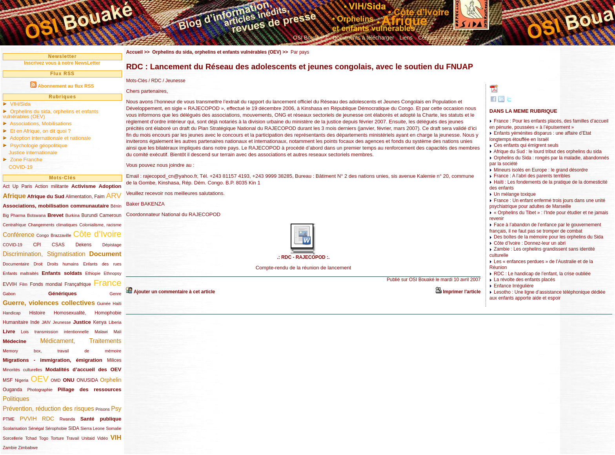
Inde (34, 322)
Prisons (103, 409)
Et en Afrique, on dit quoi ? (40, 131)
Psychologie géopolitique (38, 145)
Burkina (72, 215)
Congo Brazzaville (53, 235)
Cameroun (110, 215)
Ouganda (12, 389)
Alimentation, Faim (85, 196)
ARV (113, 195)
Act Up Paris (17, 186)
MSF (8, 380)
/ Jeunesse (173, 80)
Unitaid (88, 438)
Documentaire (16, 264)
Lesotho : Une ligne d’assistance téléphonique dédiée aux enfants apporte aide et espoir (547, 295)
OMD (55, 380)
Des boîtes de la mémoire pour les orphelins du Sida (548, 237)
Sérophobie (56, 428)
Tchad (30, 438)
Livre (9, 331)
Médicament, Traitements (80, 341)
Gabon (9, 293)
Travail (72, 438)
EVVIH (10, 284)
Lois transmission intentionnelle (55, 331)
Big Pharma (14, 215)
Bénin (116, 206)
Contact (427, 37)
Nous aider (455, 37)
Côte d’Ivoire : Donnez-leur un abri (530, 243)
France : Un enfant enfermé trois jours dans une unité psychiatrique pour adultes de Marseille (547, 203)
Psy (116, 408)
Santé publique (101, 419)
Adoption (110, 186)
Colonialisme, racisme (100, 224)
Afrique (14, 196)
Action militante (51, 186)
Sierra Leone (92, 428)
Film (23, 284)
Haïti (117, 303)
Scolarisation (15, 428)
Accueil (134, 52)
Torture (57, 438)
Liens (406, 37)
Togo (43, 438)
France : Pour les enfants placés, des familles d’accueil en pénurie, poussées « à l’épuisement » (549, 124)
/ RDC (154, 80)
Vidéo (102, 438)
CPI (37, 244)
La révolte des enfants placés (524, 279)
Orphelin (110, 380)
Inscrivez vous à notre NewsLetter (62, 63)
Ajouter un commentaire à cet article (174, 291)
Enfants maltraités (20, 273)
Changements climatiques (52, 224)
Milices (114, 360)
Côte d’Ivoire (97, 234)
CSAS (58, 244)
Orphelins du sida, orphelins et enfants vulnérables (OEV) (50, 113)
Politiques (16, 398)
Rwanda (67, 419)
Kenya (99, 322)
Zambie (10, 447)
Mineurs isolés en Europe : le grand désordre (541, 170)
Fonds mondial (46, 284)
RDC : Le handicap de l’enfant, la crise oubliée (542, 273)
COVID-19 (21, 167)
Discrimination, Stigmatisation (44, 254)
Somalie (113, 428)
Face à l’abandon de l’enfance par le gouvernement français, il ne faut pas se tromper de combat (545, 228)
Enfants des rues (102, 264)
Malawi (101, 331)
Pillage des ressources (90, 389)
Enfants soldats (62, 273)
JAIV (46, 322)
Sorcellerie (13, 438)
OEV (40, 379)
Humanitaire (15, 322)
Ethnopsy (112, 273)
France (107, 283)
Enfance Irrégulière (513, 286)
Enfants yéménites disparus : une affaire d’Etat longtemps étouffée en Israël (540, 136)
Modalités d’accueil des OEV (83, 369)
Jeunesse (62, 322)
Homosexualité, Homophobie (88, 313)
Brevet (55, 215)
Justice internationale (33, 152)
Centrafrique (14, 224)
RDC (48, 418)
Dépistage (112, 244)
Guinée (104, 303)
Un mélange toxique (515, 194)
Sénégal (36, 428)
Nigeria (21, 380)
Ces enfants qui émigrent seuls (526, 145)
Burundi (90, 215)
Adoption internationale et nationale (50, 138)
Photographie (40, 389)
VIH (115, 437)
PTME (9, 419)
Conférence (19, 234)
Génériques (62, 293)
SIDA (73, 428)
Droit (38, 264)
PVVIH (28, 418)
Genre (115, 293)
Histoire (37, 313)
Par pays (300, 52)
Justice (82, 322)
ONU (68, 380)
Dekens (83, 244)
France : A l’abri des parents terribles (532, 176)
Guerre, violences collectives (49, 303)
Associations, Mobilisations (41, 123)
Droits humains (62, 264)
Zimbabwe (28, 447)
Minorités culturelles (22, 369)
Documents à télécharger (363, 37)
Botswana (36, 215)
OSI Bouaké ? (310, 37)
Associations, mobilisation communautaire (56, 206)
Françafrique (78, 284)
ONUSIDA (87, 380)
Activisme (83, 186)
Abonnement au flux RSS (66, 86)
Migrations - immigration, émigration (52, 360)
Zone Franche (26, 159)
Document (105, 254)
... (477, 37)
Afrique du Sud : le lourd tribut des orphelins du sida (547, 151)
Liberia (115, 322)
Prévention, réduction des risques (48, 408)
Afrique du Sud (45, 196)
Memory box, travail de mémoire (62, 350)
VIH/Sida (20, 104)
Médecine (14, 341)
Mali (118, 331)
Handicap (12, 313)
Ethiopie (92, 273)
